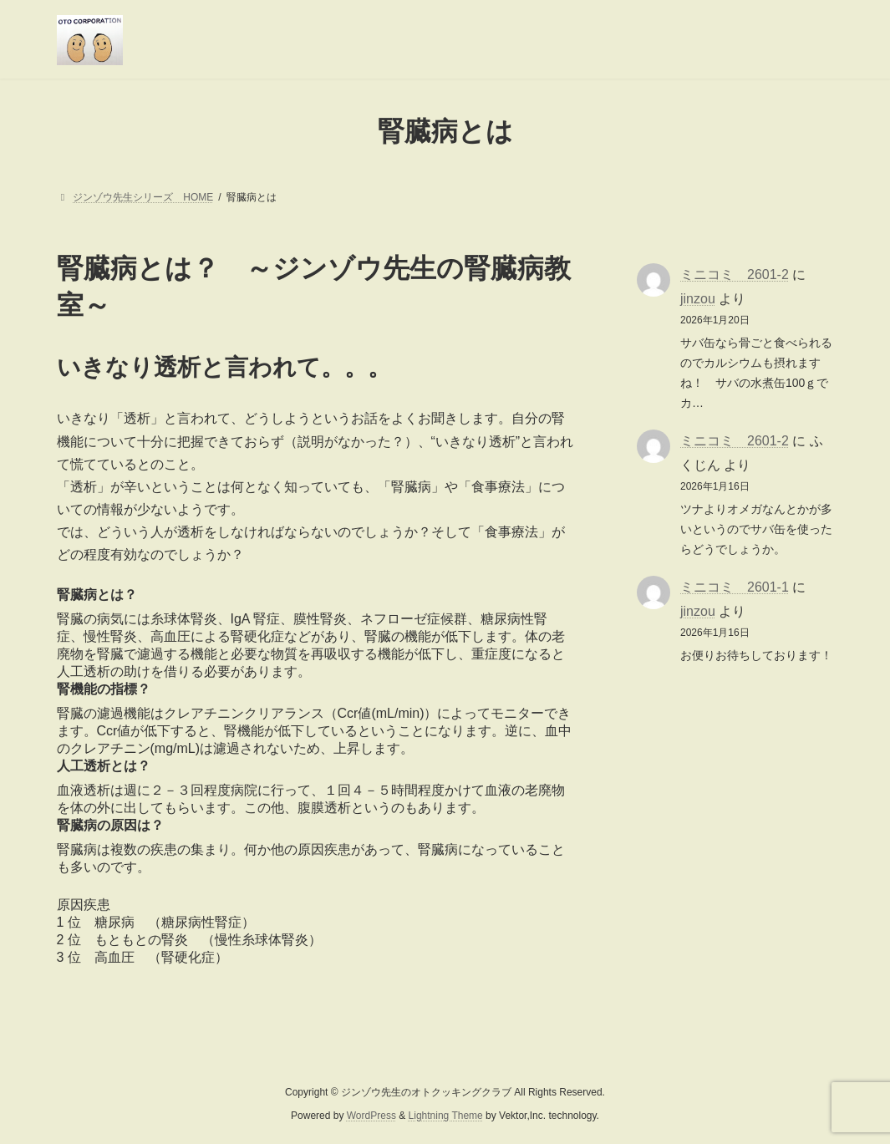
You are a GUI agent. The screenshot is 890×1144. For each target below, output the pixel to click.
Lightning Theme (446, 1115)
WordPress (371, 1115)
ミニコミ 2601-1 (734, 587)
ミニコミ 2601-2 (734, 274)
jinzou (697, 298)
